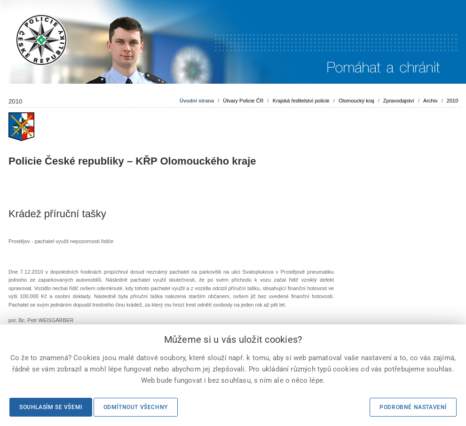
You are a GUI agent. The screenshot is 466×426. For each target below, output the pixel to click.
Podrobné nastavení (413, 407)
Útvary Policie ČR (243, 100)
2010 (452, 100)
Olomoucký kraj (356, 100)
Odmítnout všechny (135, 407)
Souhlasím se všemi (50, 407)
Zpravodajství (398, 100)
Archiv (430, 100)
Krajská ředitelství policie (301, 100)
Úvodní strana (197, 100)
